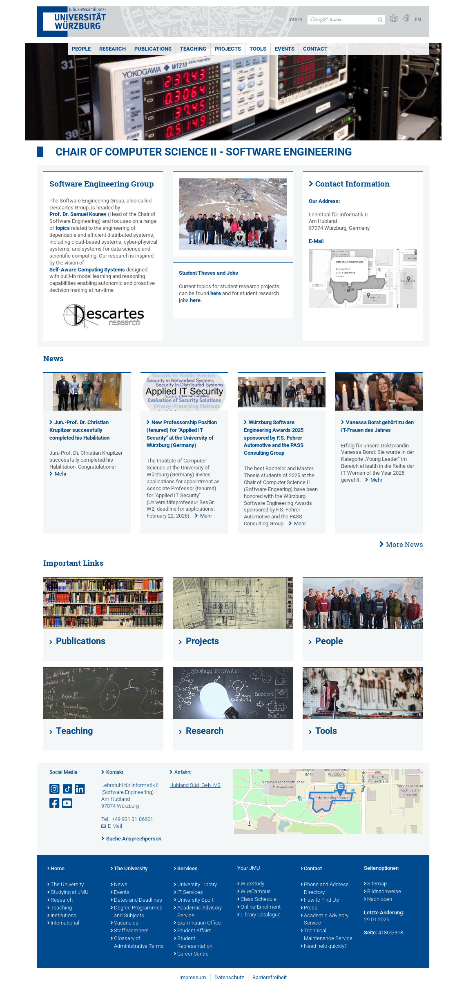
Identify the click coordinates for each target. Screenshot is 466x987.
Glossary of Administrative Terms (137, 942)
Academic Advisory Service (198, 912)
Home (56, 869)
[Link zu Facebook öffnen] (55, 803)
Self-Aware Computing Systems (87, 270)
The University (65, 885)
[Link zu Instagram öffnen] (55, 789)
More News (404, 544)
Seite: (370, 932)
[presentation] (87, 409)
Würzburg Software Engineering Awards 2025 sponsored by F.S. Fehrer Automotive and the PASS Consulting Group (273, 437)
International (63, 923)
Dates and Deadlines (136, 900)
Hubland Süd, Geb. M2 (195, 785)
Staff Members (130, 931)
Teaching (193, 49)
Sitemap (375, 884)
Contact (315, 49)
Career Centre (191, 954)
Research (112, 49)
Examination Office (197, 923)
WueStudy (250, 884)
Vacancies (124, 923)
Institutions (61, 916)
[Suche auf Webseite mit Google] (346, 19)
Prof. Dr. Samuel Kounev (78, 214)
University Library (195, 885)
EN (418, 19)
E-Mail (316, 241)
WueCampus (254, 892)
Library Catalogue (259, 915)
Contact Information (352, 184)
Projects (228, 49)
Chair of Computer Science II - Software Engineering (204, 152)
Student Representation (193, 942)
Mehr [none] (61, 474)
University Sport (194, 900)
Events (284, 49)
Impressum (192, 977)
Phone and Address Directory (325, 888)
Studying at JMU (68, 892)
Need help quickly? (324, 946)
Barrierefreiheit (269, 977)
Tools (258, 49)
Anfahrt (182, 772)
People (81, 49)
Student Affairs (193, 931)
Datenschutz (229, 977)
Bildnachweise (382, 892)
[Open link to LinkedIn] (80, 789)
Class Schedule (256, 899)
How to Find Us (320, 900)
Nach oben (378, 899)
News (119, 885)
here (215, 293)
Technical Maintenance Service (326, 935)
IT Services (188, 892)
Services (186, 869)
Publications (153, 49)
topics (63, 228)
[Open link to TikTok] (68, 789)
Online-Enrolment (259, 907)
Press (309, 908)
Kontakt (114, 772)
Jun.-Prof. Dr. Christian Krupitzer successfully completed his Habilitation (79, 430)
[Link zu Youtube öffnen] (68, 803)
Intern (295, 19)
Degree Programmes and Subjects (137, 912)
